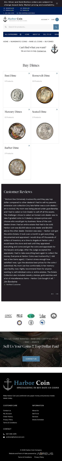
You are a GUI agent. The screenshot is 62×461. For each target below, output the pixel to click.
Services (35, 417)
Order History (8, 417)
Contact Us (31, 359)
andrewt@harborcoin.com (15, 437)
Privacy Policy (8, 420)
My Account (7, 414)
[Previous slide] (52, 294)
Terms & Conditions (10, 423)
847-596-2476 (9, 13)
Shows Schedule (38, 420)
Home (27, 34)
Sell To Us (47, 34)
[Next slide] (57, 294)
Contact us (41, 51)
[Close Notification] (57, 3)
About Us (36, 34)
